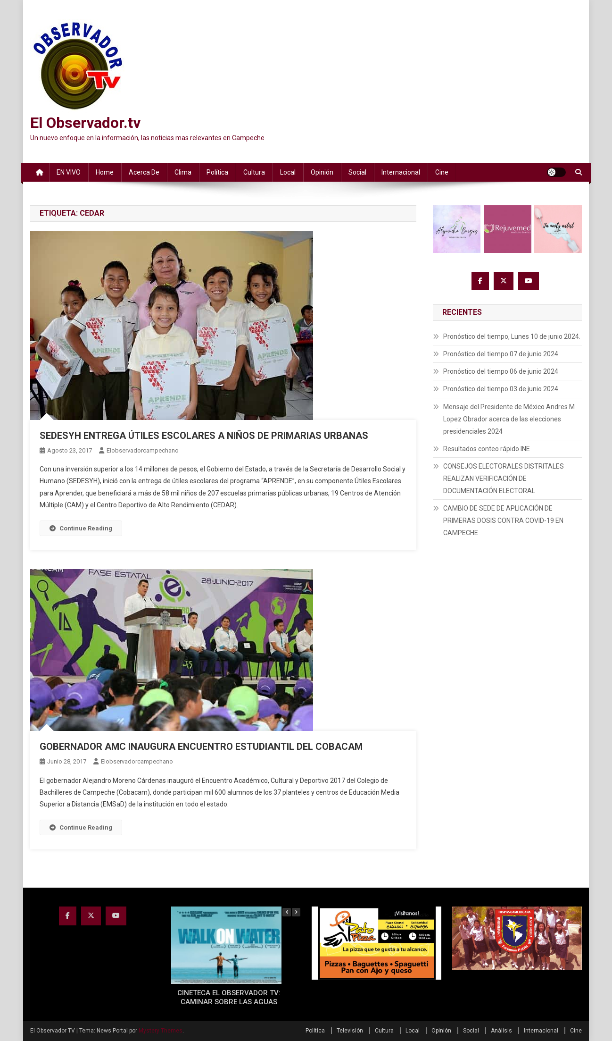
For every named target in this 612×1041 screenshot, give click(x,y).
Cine (441, 172)
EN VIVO (69, 172)
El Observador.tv (85, 123)
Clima (182, 172)
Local (288, 172)
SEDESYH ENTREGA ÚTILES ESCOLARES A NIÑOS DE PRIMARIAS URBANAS (204, 435)
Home (105, 172)
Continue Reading (81, 528)
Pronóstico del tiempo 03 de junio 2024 (500, 389)
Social (357, 172)
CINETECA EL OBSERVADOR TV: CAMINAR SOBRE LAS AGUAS (229, 998)
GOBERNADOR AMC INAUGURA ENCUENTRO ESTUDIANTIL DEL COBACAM (201, 746)
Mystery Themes (160, 1030)
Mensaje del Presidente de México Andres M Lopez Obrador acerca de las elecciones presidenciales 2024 (509, 419)
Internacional (400, 172)
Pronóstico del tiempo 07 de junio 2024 (500, 354)
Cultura (254, 172)
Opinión (322, 172)
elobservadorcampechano (143, 450)
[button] (296, 912)
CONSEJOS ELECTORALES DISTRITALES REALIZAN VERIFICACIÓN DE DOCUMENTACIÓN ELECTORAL (503, 478)
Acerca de (144, 172)
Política (217, 172)
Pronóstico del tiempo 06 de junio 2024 (500, 371)
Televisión (350, 1030)
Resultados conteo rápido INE (486, 449)
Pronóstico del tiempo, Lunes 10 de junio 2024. (511, 336)
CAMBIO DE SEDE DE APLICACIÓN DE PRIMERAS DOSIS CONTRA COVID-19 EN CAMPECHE (503, 520)
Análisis (501, 1030)
